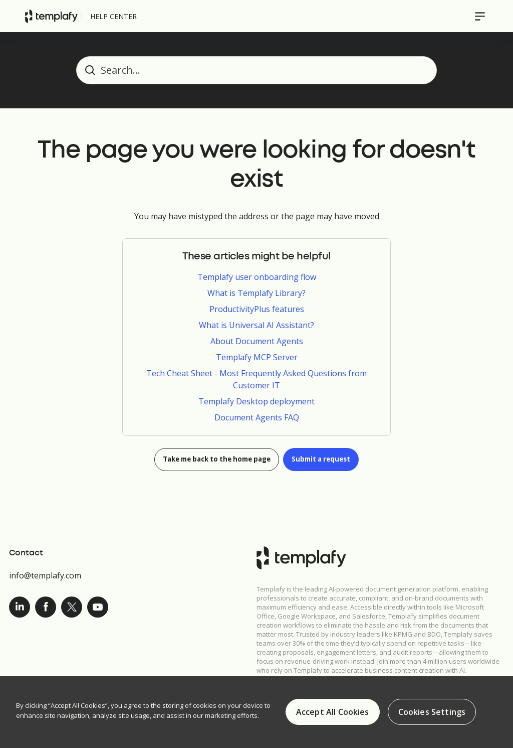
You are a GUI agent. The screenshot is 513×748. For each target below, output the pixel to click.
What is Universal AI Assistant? (256, 325)
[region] (256, 712)
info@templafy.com (45, 575)
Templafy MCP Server (257, 357)
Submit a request (328, 460)
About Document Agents (256, 341)
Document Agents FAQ (256, 417)
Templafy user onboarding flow (256, 276)
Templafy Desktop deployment (256, 401)
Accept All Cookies (332, 711)
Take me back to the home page (214, 460)
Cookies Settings (432, 711)
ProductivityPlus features (256, 309)
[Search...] (256, 70)
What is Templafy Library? (256, 292)
